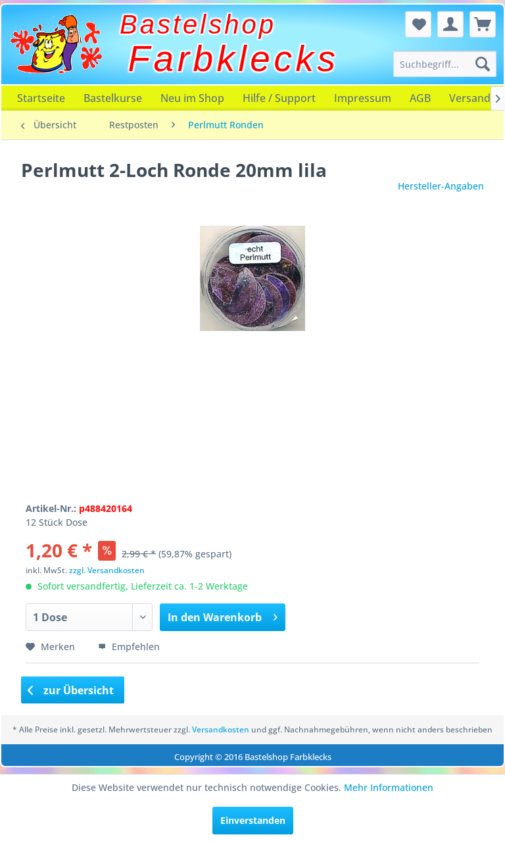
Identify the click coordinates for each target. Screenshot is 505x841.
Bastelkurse (113, 98)
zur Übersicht (71, 690)
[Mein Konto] (450, 24)
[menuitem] (445, 64)
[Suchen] (482, 64)
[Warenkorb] (482, 24)
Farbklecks (233, 58)
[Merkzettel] (418, 24)
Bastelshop (198, 24)
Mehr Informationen (388, 787)
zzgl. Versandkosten (107, 570)
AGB (420, 98)
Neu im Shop (192, 98)
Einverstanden (252, 820)
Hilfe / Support (279, 98)
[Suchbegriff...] (445, 64)
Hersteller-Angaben (441, 186)
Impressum (362, 98)
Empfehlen (129, 646)
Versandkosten (220, 729)
